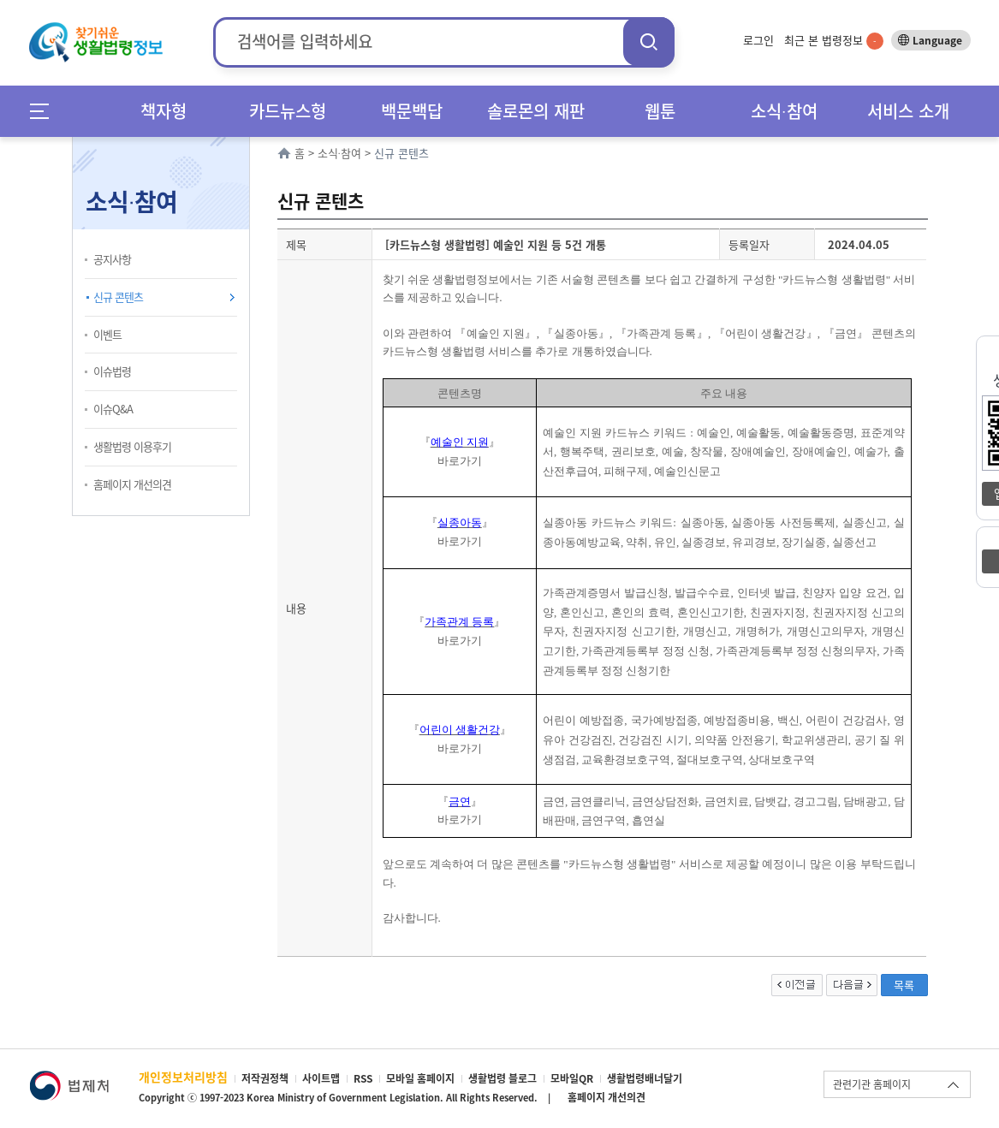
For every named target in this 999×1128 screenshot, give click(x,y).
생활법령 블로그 (502, 1078)
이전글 (797, 985)
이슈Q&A (113, 409)
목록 (904, 985)
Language (937, 40)
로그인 (758, 40)
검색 (649, 41)
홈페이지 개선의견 (132, 484)
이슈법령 (112, 371)
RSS (363, 1078)
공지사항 (112, 259)
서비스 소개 (908, 110)
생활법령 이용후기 (132, 446)
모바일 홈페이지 (420, 1078)
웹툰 (660, 110)
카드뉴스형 (287, 110)
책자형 (163, 110)
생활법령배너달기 (644, 1078)
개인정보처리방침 (183, 1076)
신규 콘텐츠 (118, 296)
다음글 (851, 985)
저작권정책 (264, 1078)
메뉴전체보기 (45, 111)
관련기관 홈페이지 (872, 1084)
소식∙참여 (784, 110)
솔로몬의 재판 (536, 110)
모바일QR (571, 1078)
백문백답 (412, 110)
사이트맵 (321, 1078)
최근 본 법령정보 (833, 40)
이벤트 (107, 334)
